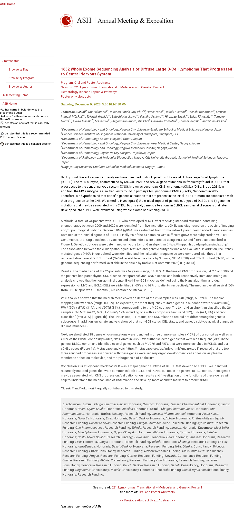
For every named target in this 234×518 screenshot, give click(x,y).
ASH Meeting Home (15, 95)
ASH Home (7, 4)
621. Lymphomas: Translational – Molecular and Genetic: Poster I (157, 487)
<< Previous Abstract (134, 500)
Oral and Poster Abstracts (157, 492)
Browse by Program (22, 78)
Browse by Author (20, 86)
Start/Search (11, 61)
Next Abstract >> (163, 500)
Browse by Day (18, 69)
